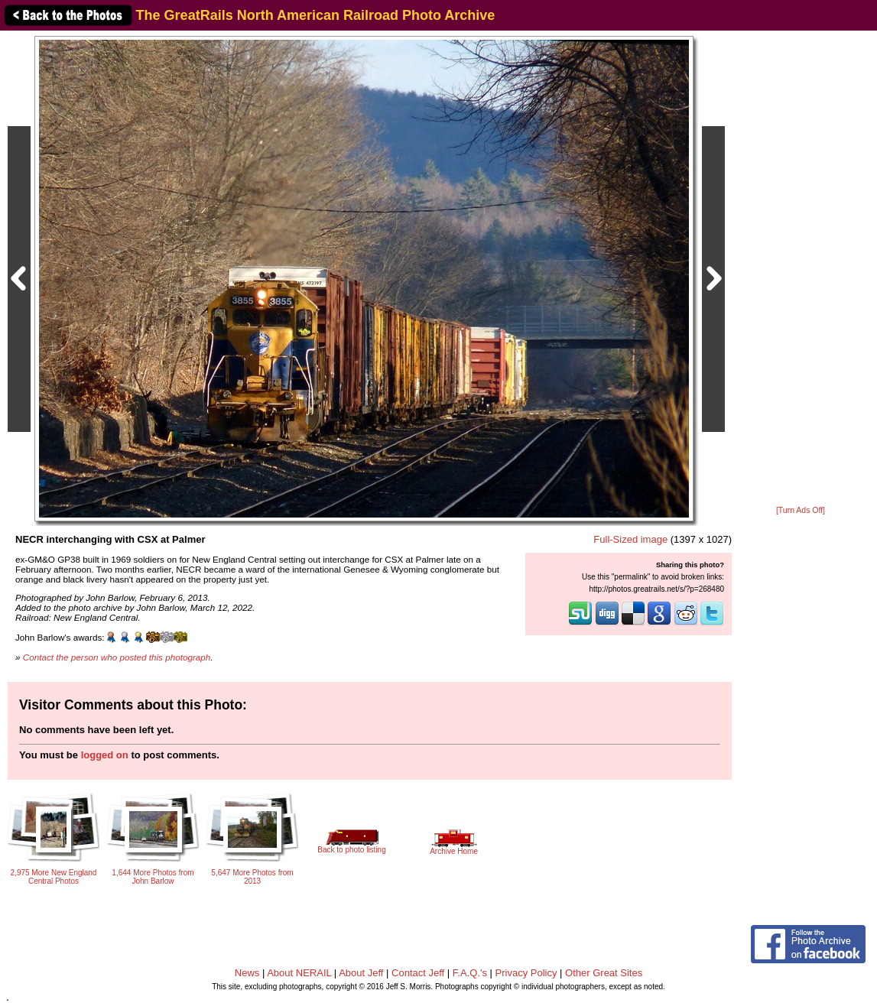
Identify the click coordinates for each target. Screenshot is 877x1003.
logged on (104, 755)
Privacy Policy (526, 973)
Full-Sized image (630, 539)
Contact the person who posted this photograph (117, 657)
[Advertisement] (800, 269)
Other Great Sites (603, 973)
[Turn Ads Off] (800, 510)
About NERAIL (299, 973)
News (247, 973)
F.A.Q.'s (470, 973)
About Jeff (361, 973)
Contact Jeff (417, 973)
